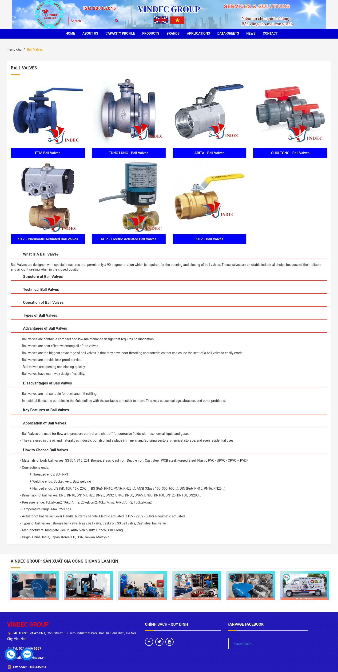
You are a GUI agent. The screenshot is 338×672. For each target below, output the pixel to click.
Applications (198, 33)
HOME (70, 33)
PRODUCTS (150, 33)
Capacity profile (120, 33)
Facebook (242, 643)
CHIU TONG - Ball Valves (290, 153)
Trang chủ (14, 49)
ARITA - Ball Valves (210, 153)
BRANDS (173, 33)
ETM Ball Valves (47, 153)
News (250, 33)
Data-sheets (228, 33)
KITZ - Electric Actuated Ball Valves (128, 239)
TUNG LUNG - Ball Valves (128, 153)
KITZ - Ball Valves (209, 239)
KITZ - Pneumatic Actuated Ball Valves (47, 239)
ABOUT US (90, 33)
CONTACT (270, 33)
